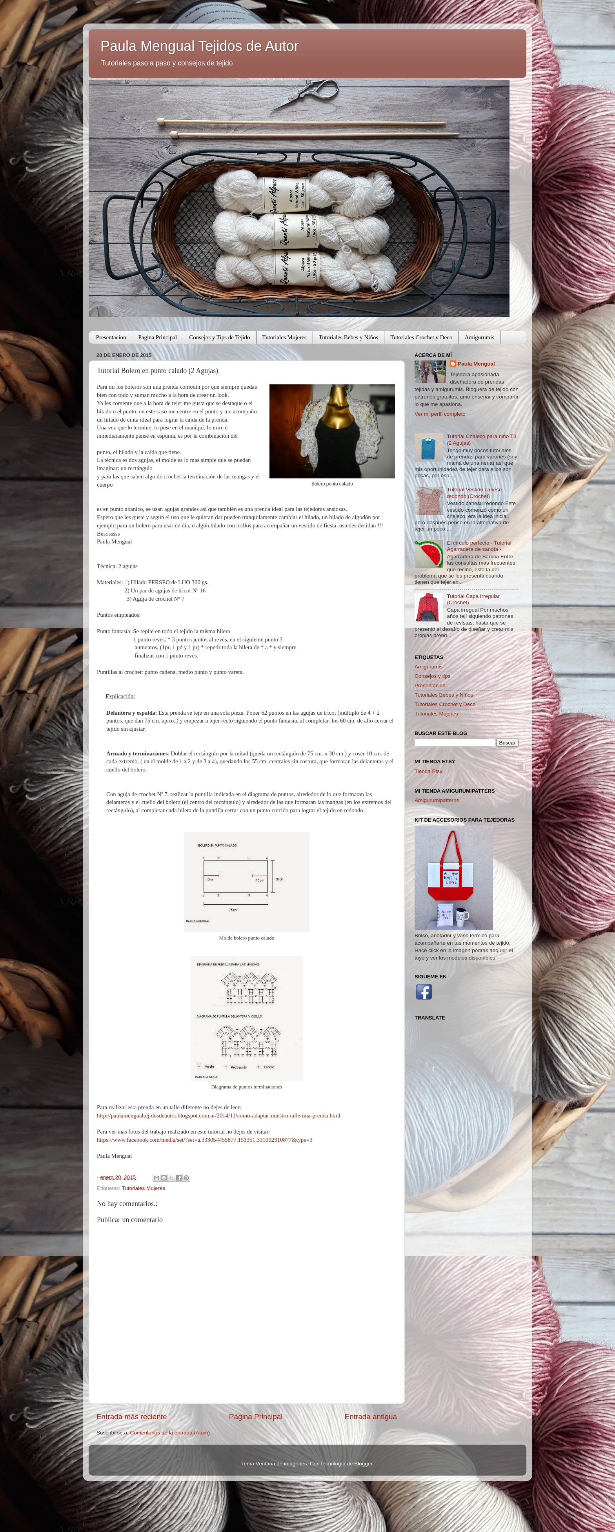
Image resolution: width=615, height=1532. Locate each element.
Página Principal (256, 1416)
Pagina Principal (157, 337)
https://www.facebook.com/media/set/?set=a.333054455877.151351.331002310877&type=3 (205, 1140)
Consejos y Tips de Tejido (219, 337)
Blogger (363, 1464)
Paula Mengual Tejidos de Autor (199, 46)
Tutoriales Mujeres (284, 337)
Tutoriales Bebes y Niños (348, 337)
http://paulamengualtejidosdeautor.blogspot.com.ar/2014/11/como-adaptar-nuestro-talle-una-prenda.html (218, 1115)
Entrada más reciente (131, 1416)
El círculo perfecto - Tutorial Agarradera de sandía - (479, 546)
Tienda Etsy (428, 771)
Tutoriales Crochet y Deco (421, 337)
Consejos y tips (433, 676)
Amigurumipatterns (437, 800)
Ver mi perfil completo (440, 414)
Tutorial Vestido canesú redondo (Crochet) (474, 493)
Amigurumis (479, 337)
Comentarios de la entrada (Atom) (170, 1433)
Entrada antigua (371, 1416)
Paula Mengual (476, 364)
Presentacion (111, 337)
